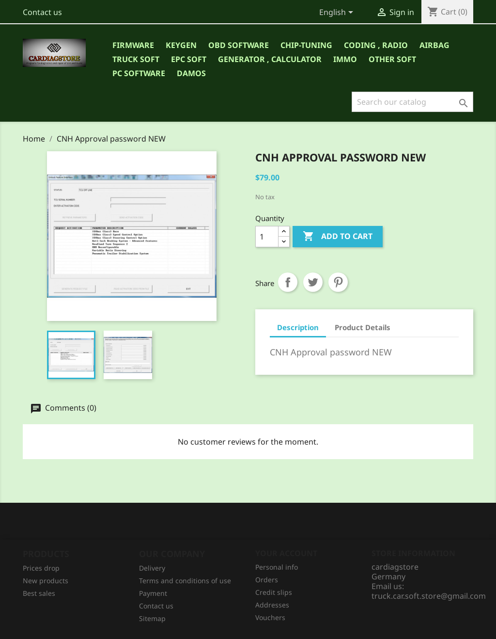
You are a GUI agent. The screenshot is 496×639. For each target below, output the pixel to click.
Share (287, 282)
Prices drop (41, 568)
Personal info (276, 567)
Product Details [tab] (362, 327)
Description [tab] (298, 327)
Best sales (39, 593)
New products (45, 580)
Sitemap (152, 618)
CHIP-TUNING (306, 45)
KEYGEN (181, 45)
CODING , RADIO (376, 45)
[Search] (412, 102)
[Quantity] (267, 236)
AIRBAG (434, 45)
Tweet (313, 282)
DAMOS (191, 73)
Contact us (42, 12)
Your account (286, 553)
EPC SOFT (188, 59)
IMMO (345, 59)
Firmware (133, 45)
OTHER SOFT (392, 59)
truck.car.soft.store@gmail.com (429, 596)
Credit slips (273, 592)
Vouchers (270, 617)
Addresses (272, 604)
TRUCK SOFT (135, 59)
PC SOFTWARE (138, 73)
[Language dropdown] (337, 13)
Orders (266, 579)
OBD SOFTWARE (238, 45)
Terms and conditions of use (185, 580)
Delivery (152, 568)
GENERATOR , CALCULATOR (270, 59)
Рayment (153, 593)
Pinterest (338, 282)
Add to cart (337, 236)
